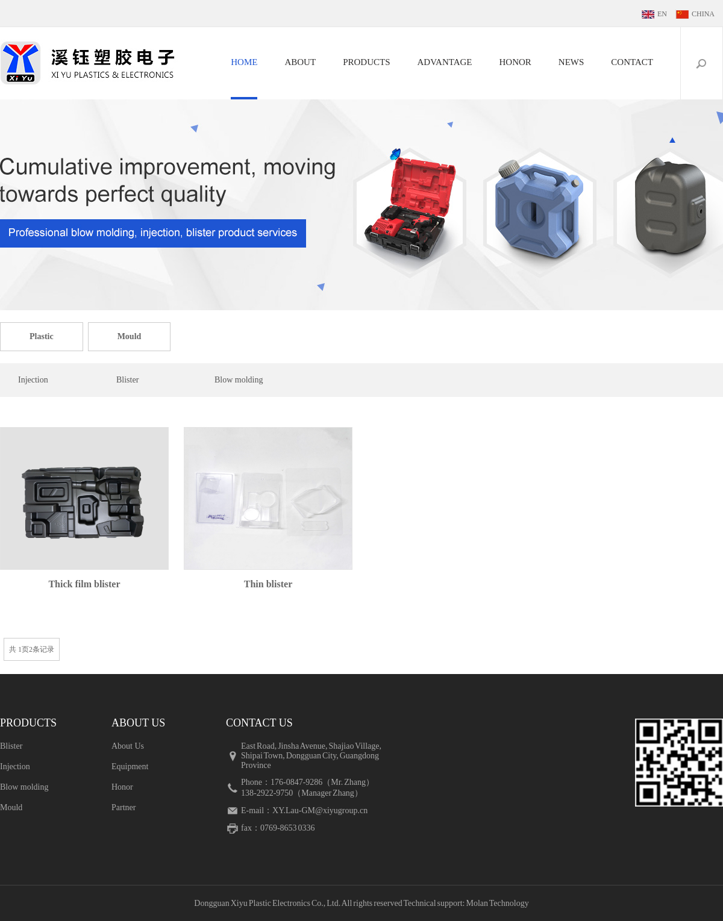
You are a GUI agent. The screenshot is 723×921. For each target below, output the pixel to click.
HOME (244, 62)
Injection (33, 379)
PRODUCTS (366, 62)
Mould (129, 336)
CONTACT (632, 62)
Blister (127, 379)
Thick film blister (84, 584)
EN (662, 14)
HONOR (515, 62)
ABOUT (300, 62)
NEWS (571, 62)
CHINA (703, 14)
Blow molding (238, 379)
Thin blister (268, 584)
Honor (122, 786)
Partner (123, 807)
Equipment (129, 766)
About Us (127, 746)
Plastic (42, 336)
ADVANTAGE (444, 62)
